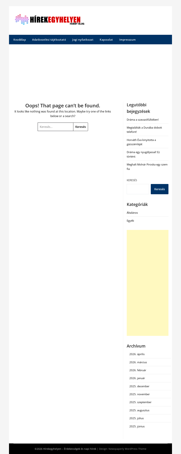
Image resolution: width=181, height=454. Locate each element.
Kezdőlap (19, 39)
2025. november (139, 394)
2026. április (137, 354)
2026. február (137, 370)
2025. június (137, 426)
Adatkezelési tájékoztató (49, 39)
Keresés (132, 180)
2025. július (136, 418)
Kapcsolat (106, 39)
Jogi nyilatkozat (82, 39)
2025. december (139, 386)
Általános (132, 212)
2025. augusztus (139, 410)
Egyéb (130, 220)
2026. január (137, 378)
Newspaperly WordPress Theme (127, 448)
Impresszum (127, 39)
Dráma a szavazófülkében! (143, 119)
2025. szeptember (140, 402)
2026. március (138, 362)
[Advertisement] (90, 71)
